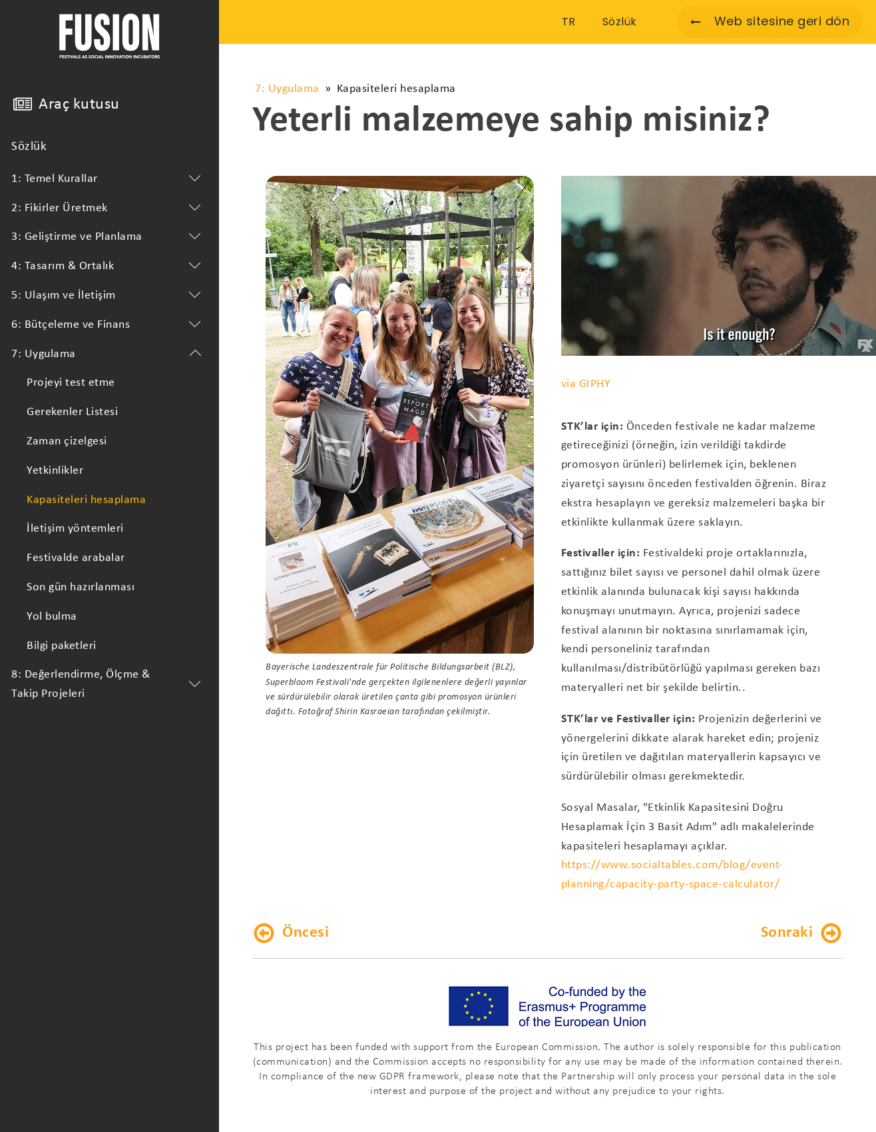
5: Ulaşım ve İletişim (108, 296)
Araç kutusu (79, 105)
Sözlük (29, 147)
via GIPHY (586, 384)
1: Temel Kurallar (108, 179)
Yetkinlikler (55, 470)
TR (569, 21)
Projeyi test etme (71, 382)
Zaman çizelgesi (67, 441)
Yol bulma (52, 616)
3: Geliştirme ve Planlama (108, 237)
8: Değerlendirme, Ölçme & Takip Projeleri (108, 684)
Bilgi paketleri (62, 646)
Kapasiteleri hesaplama (86, 500)
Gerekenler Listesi (72, 412)
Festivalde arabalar (76, 558)
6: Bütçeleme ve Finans (108, 325)
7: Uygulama (108, 354)
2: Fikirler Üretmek (108, 209)
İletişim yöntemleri (75, 528)
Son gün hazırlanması (80, 587)
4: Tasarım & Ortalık (108, 267)
